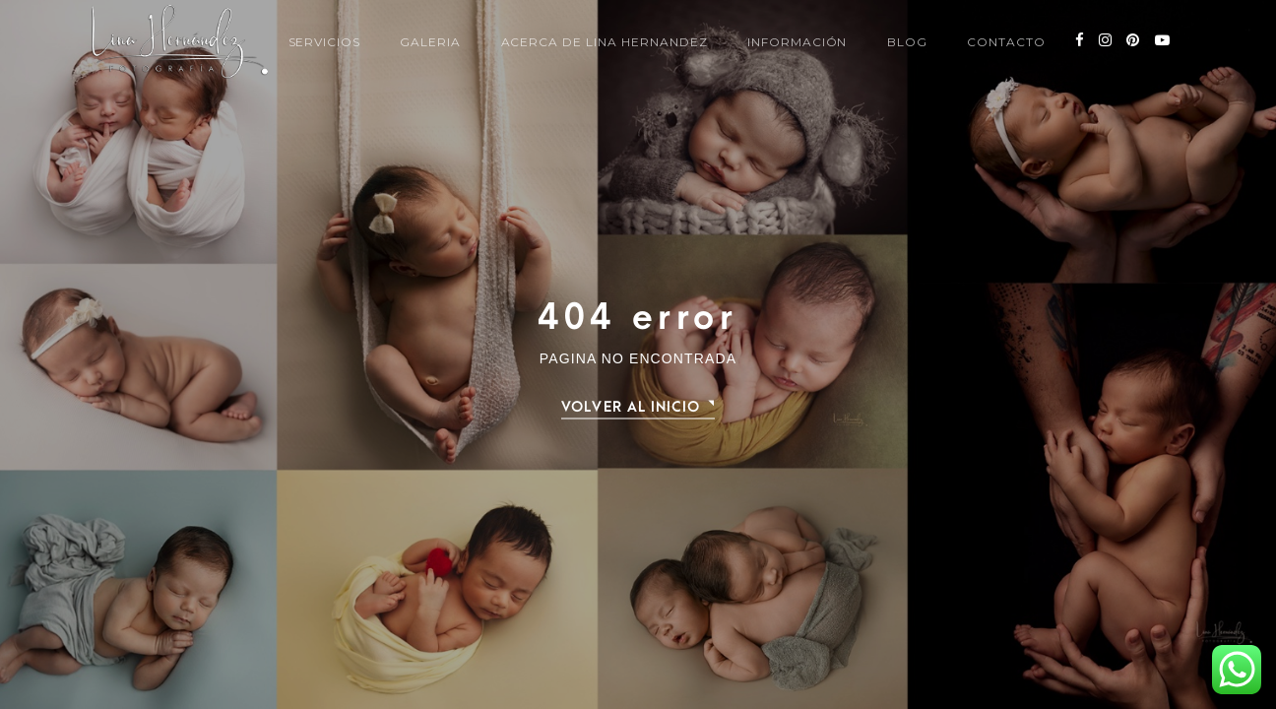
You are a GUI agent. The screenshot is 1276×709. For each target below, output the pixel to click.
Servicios (324, 41)
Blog (907, 41)
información (797, 41)
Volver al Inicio (630, 407)
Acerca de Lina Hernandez (604, 41)
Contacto (1006, 41)
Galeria (430, 41)
